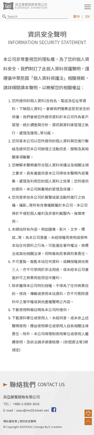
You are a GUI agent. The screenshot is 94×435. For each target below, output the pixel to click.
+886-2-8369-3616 (26, 403)
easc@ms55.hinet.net (32, 410)
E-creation (55, 427)
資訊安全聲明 (27, 421)
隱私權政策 (10, 421)
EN (87, 16)
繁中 (76, 16)
